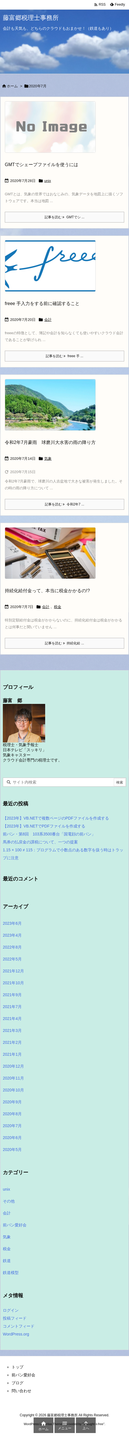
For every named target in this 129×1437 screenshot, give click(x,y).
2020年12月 (13, 1066)
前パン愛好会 (15, 1225)
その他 (9, 1201)
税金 (57, 607)
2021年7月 (12, 1006)
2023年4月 (12, 935)
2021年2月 (12, 1042)
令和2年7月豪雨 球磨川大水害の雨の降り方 (50, 442)
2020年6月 (12, 1137)
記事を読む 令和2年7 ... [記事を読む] (64, 504)
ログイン (11, 1310)
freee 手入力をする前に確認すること (42, 303)
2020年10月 (13, 1090)
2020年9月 (12, 1102)
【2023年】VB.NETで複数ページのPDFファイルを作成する (56, 818)
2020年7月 (12, 1125)
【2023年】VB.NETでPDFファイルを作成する (44, 826)
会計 (48, 320)
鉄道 (7, 1260)
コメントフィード (18, 1326)
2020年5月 (12, 1149)
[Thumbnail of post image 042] (52, 409)
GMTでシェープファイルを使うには (41, 164)
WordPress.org (16, 1334)
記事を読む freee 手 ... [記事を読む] (64, 356)
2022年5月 (12, 959)
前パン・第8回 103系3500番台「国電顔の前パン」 (49, 834)
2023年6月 (12, 923)
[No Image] (52, 131)
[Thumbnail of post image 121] (52, 557)
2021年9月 (12, 994)
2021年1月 (12, 1054)
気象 (48, 458)
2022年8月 (12, 947)
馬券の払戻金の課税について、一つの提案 (40, 842)
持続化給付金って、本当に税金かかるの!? (47, 590)
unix (47, 181)
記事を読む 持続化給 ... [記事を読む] (64, 643)
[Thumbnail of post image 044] (52, 270)
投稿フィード (15, 1318)
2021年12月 (13, 971)
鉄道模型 (11, 1272)
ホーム (12, 86)
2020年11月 (13, 1078)
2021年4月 (12, 1018)
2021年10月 (13, 983)
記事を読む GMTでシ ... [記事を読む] (64, 217)
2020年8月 (12, 1114)
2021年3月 (12, 1030)
